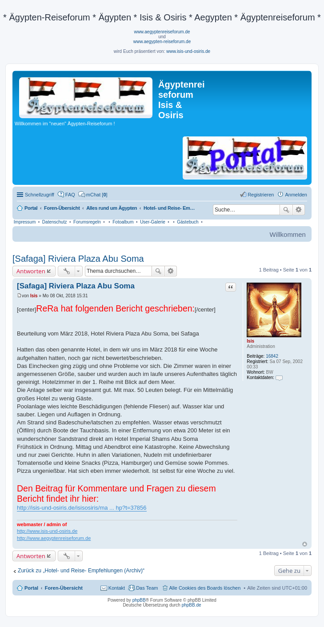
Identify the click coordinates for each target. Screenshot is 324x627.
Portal (30, 208)
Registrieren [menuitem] (261, 194)
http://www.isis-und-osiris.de (47, 531)
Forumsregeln (87, 222)
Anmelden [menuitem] (296, 194)
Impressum (25, 222)
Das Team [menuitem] (147, 588)
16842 (272, 356)
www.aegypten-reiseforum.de (162, 41)
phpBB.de (191, 605)
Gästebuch (187, 222)
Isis (250, 341)
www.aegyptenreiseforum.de (162, 31)
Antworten (30, 271)
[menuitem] (93, 194)
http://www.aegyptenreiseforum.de (54, 538)
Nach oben (304, 544)
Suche (286, 209)
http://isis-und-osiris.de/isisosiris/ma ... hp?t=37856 (82, 507)
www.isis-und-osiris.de (188, 51)
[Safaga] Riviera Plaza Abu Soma (78, 259)
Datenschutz (54, 222)
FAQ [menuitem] (70, 194)
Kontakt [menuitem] (116, 588)
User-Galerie (152, 222)
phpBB (139, 600)
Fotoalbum (122, 222)
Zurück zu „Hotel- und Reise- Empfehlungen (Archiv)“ (81, 570)
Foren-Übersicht (64, 588)
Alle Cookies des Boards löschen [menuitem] (205, 588)
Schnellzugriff (39, 194)
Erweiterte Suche (299, 209)
